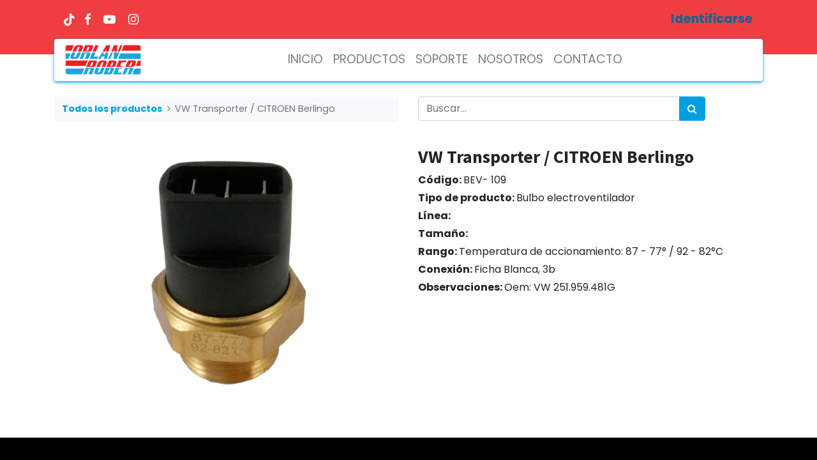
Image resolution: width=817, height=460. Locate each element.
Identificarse (712, 18)
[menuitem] (305, 59)
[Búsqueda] (692, 108)
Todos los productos (112, 108)
